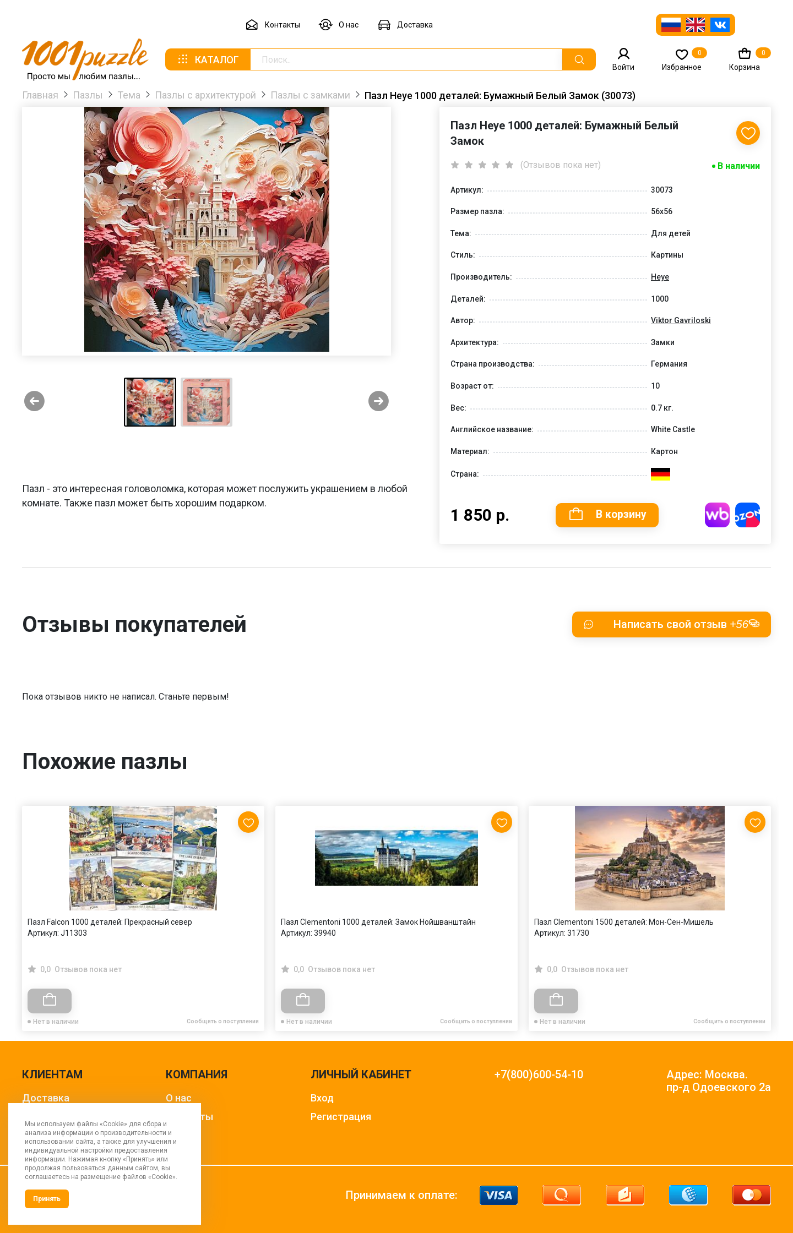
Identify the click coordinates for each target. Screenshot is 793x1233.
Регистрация (341, 1116)
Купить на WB (717, 515)
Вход (322, 1098)
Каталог (207, 59)
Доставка (405, 25)
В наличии (739, 166)
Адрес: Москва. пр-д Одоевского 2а (718, 1081)
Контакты (272, 25)
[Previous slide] (34, 402)
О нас (339, 25)
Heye (660, 276)
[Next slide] (378, 402)
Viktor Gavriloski (681, 320)
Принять (47, 1199)
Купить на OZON (747, 515)
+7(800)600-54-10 (539, 1074)
